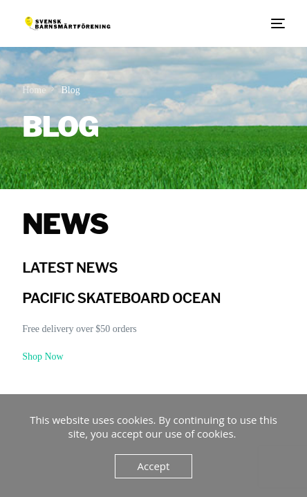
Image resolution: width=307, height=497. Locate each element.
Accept (154, 466)
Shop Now (43, 356)
